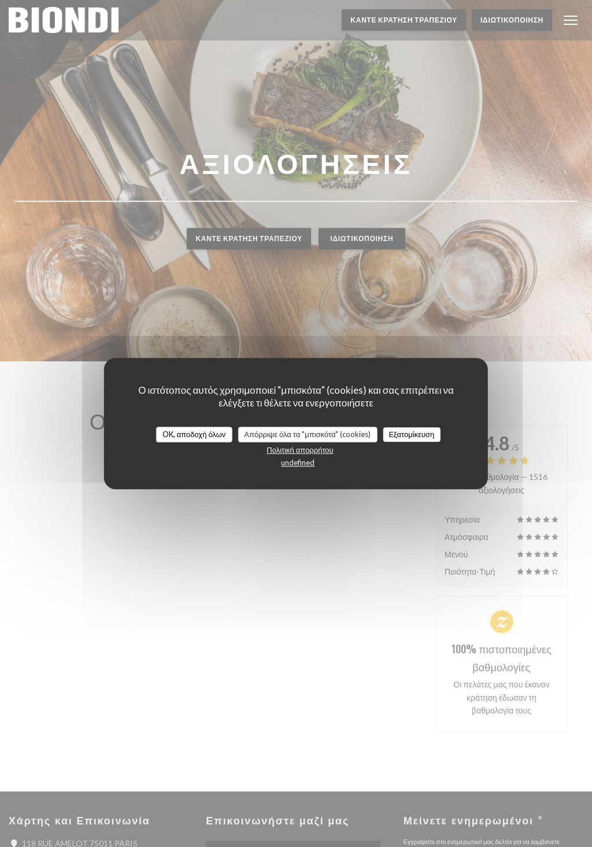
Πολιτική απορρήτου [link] (300, 449)
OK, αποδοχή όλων (194, 434)
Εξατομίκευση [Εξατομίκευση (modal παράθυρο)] (411, 434)
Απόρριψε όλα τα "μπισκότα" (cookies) (307, 434)
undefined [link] (297, 462)
